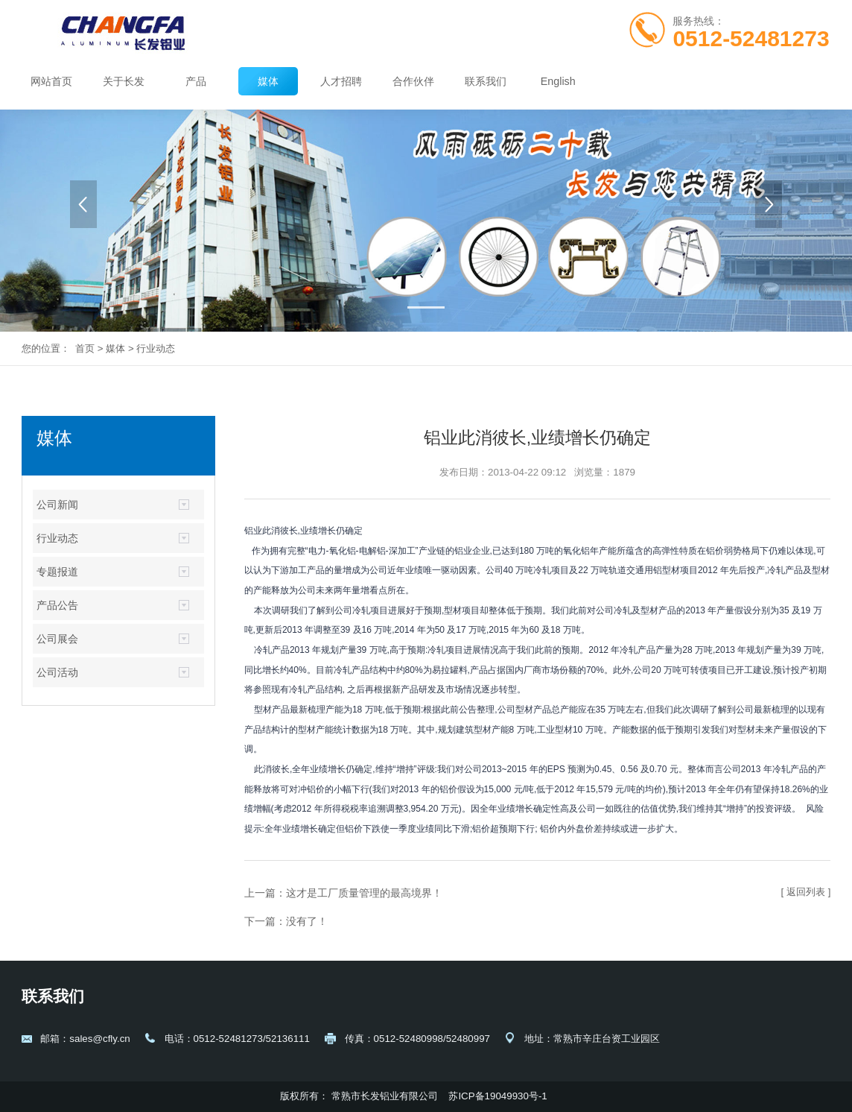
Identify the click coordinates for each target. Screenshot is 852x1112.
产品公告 (57, 605)
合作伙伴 (413, 81)
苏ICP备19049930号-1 (499, 1096)
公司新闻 (57, 505)
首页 (85, 348)
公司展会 (57, 639)
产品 (195, 81)
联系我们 (485, 81)
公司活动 (57, 672)
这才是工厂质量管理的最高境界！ (364, 893)
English (558, 81)
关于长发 (123, 81)
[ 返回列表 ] (806, 891)
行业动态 (155, 348)
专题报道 (57, 572)
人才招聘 (341, 81)
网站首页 (51, 81)
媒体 (268, 81)
